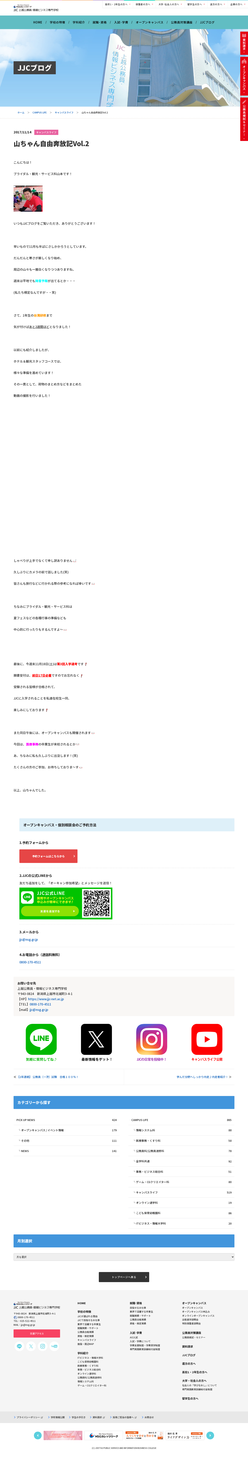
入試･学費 (121, 25)
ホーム (20, 115)
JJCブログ (207, 25)
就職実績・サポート (140, 1322)
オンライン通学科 (184, 1208)
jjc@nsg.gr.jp (28, 942)
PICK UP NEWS (66, 1123)
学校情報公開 (58, 1424)
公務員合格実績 (138, 1326)
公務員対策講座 (182, 25)
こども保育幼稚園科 (184, 1219)
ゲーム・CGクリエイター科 (184, 1187)
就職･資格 (100, 25)
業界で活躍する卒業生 (141, 1318)
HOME (37, 25)
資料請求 (99, 1424)
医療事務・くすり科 (184, 1145)
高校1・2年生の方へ (116, 4)
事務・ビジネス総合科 (184, 1177)
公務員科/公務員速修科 (184, 1155)
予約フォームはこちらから (52, 859)
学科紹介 (79, 25)
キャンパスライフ (64, 115)
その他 (69, 1145)
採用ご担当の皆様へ (125, 1424)
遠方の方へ (216, 4)
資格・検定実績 (138, 1330)
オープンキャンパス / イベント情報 (69, 1134)
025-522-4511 (28, 1328)
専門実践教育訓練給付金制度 (145, 1356)
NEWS (69, 1155)
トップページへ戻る (124, 1284)
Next (210, 1443)
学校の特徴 (57, 25)
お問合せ (149, 1424)
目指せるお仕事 (138, 1314)
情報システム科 (184, 1134)
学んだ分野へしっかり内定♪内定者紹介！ (202, 1080)
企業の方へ (236, 4)
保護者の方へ (143, 4)
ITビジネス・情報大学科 (184, 1230)
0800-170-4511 (30, 965)
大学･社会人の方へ (168, 4)
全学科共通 (184, 1166)
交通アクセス (37, 1340)
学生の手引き (79, 1424)
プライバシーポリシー (30, 1424)
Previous (38, 1443)
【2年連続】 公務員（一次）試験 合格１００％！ (48, 1080)
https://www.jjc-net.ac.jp (46, 1002)
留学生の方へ (194, 4)
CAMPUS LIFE (40, 115)
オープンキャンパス (150, 25)
